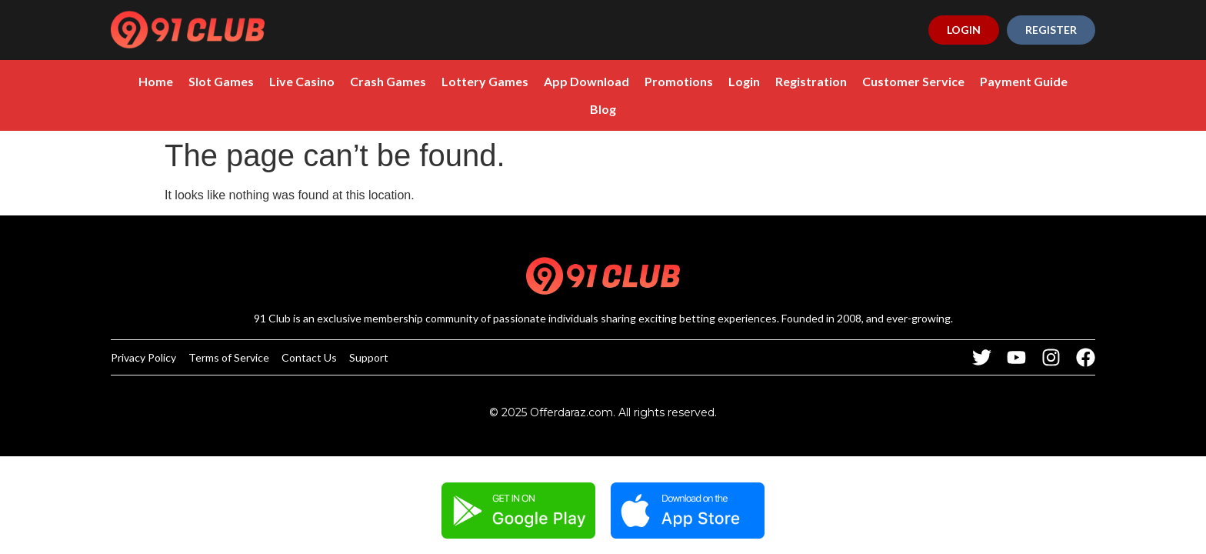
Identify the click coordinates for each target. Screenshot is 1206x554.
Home (155, 81)
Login (744, 81)
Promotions (679, 81)
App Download (586, 81)
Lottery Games (484, 81)
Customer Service (913, 81)
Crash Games (388, 81)
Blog (603, 109)
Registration (811, 81)
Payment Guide (1024, 81)
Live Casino (302, 81)
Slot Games (221, 81)
